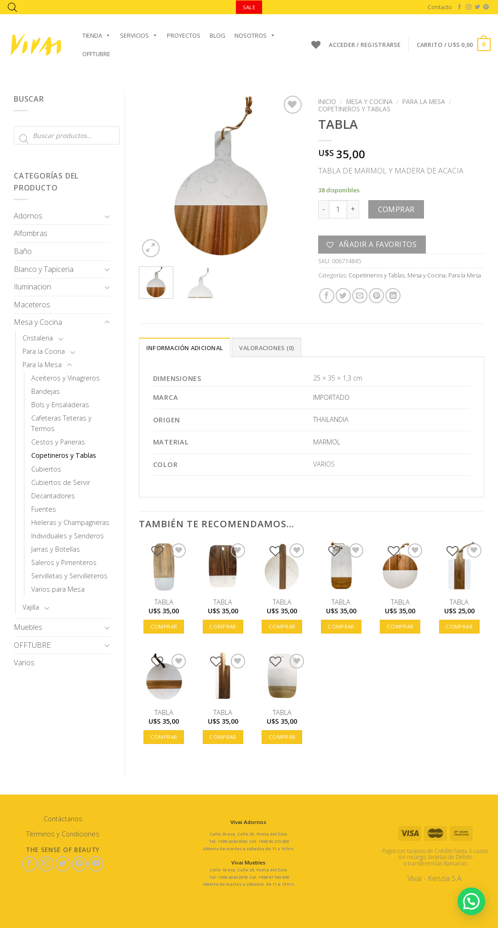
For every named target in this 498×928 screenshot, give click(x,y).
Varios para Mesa (58, 589)
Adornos (28, 216)
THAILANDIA (331, 419)
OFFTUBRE (96, 54)
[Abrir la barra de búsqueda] (12, 7)
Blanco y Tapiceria (44, 269)
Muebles (28, 627)
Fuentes (43, 509)
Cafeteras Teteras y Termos (61, 423)
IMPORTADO (331, 397)
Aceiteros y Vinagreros (65, 378)
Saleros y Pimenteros (64, 562)
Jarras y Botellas (55, 549)
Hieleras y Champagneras (70, 522)
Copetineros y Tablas (63, 455)
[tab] (184, 347)
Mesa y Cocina (38, 322)
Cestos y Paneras (58, 442)
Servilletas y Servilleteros (69, 575)
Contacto (440, 7)
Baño (23, 251)
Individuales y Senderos (67, 535)
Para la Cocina (44, 351)
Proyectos (183, 35)
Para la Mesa (42, 364)
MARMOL (326, 442)
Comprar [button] (163, 626)
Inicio (327, 101)
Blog (217, 35)
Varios (24, 662)
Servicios (139, 35)
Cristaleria (38, 338)
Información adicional (184, 348)
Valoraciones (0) (266, 348)
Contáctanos (63, 818)
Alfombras (30, 233)
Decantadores (53, 495)
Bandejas (45, 391)
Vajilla (31, 607)
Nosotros (255, 35)
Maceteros (32, 305)
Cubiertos (46, 469)
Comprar (396, 209)
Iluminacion (32, 287)
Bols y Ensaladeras (60, 404)
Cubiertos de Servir (60, 482)
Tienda (96, 35)
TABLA (164, 602)
